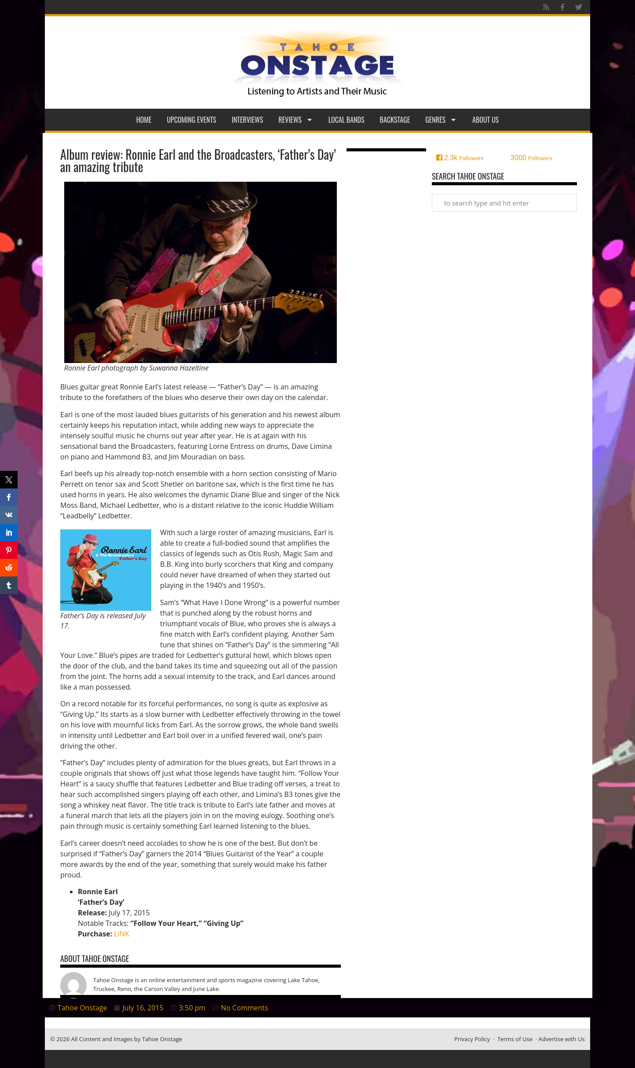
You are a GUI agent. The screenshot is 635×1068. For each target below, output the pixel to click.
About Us (485, 119)
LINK (121, 934)
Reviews (295, 120)
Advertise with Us (562, 1039)
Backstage (395, 119)
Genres (441, 120)
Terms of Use (515, 1039)
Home (144, 119)
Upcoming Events (191, 119)
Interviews (247, 119)
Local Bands (346, 119)
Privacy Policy (472, 1039)
